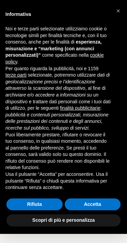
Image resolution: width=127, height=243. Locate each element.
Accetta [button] (92, 204)
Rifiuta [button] (34, 204)
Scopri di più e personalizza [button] (63, 220)
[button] (118, 10)
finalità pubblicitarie (80, 108)
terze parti (15, 75)
